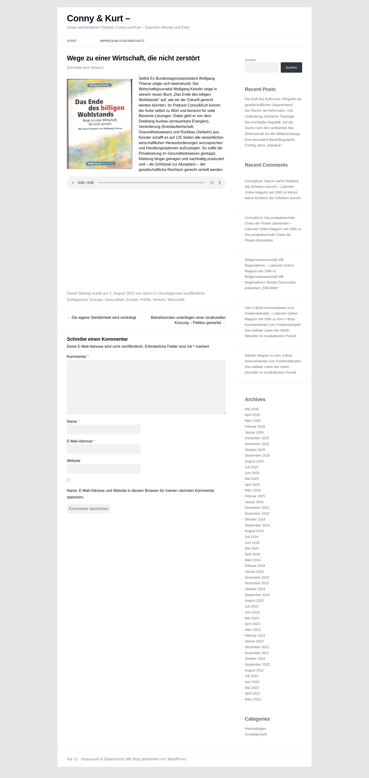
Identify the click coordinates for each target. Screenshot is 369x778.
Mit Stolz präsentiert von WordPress (156, 761)
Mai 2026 (252, 411)
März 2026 (253, 423)
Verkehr (159, 302)
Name (73, 424)
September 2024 (257, 527)
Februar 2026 (255, 428)
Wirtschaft (176, 302)
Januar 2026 (254, 434)
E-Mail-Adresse (81, 443)
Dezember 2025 (257, 440)
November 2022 (257, 655)
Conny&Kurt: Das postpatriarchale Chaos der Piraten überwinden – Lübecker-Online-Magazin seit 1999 (271, 225)
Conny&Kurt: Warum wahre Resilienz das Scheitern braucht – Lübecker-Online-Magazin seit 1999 (272, 188)
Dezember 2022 (257, 649)
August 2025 (254, 463)
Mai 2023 (252, 620)
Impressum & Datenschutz (122, 43)
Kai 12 (72, 761)
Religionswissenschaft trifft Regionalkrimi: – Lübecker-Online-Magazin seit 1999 (270, 267)
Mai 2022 (252, 690)
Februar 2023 (255, 637)
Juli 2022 (251, 678)
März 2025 (253, 492)
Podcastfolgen (255, 730)
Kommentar (78, 359)
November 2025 (257, 446)
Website (73, 463)
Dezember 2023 (257, 579)
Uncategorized (170, 295)
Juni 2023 (252, 614)
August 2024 (254, 533)
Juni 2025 (252, 475)
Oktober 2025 (255, 452)
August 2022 (254, 672)
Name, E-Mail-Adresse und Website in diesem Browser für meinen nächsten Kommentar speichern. (140, 496)
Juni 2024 (252, 544)
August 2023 (254, 602)
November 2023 (257, 585)
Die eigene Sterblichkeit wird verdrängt (101, 319)
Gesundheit (114, 302)
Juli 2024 (251, 539)
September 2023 (257, 597)
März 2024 (253, 562)
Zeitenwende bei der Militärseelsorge (272, 136)
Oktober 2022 (255, 661)
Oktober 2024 (255, 521)
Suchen (250, 62)
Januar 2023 (254, 643)
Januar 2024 (254, 574)
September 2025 (257, 457)
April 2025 (252, 487)
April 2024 (252, 556)
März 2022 (253, 701)
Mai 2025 (252, 481)
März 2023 (253, 632)
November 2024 (257, 515)
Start (72, 43)
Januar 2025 (254, 504)
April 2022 (252, 695)
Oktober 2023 (255, 591)
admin (148, 295)
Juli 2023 (251, 608)
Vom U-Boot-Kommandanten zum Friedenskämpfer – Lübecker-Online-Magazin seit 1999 (271, 315)
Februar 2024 (255, 568)
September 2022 (257, 666)
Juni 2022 (252, 684)
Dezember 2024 (257, 510)
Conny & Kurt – (98, 20)
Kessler (132, 302)
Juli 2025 (251, 469)
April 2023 (252, 626)
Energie (96, 302)
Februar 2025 (255, 498)
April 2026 (252, 417)
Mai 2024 (252, 550)
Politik (145, 302)
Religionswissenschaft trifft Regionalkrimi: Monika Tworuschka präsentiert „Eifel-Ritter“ (270, 284)
